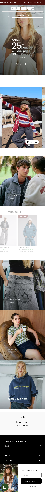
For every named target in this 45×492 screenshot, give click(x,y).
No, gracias (31, 486)
